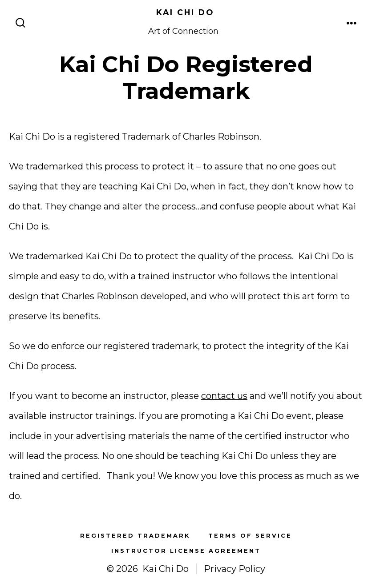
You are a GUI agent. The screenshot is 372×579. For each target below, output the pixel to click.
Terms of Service (250, 535)
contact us (224, 395)
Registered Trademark (135, 535)
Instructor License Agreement (186, 550)
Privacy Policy (234, 568)
